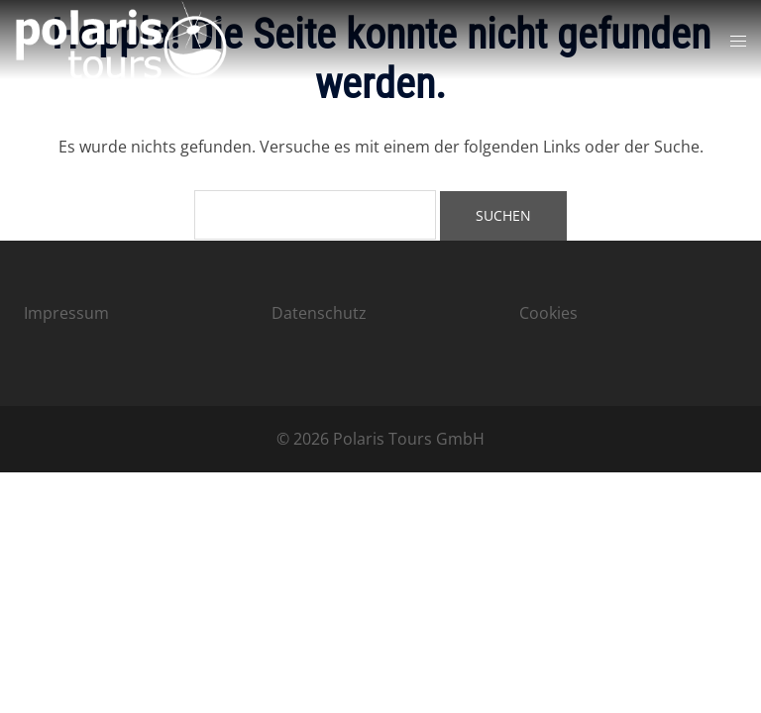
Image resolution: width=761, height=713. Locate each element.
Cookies (548, 313)
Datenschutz (319, 313)
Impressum (66, 313)
